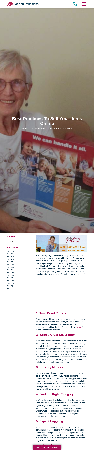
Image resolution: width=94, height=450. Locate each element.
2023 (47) (10, 259)
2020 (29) (10, 267)
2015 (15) (10, 280)
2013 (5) (10, 286)
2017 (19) (10, 275)
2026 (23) (10, 251)
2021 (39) (10, 264)
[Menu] (84, 4)
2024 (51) (10, 256)
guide (79, 327)
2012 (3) (10, 288)
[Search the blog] (19, 241)
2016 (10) (10, 278)
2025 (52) (10, 254)
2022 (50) (10, 262)
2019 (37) (10, 270)
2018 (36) (10, 272)
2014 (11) (10, 283)
